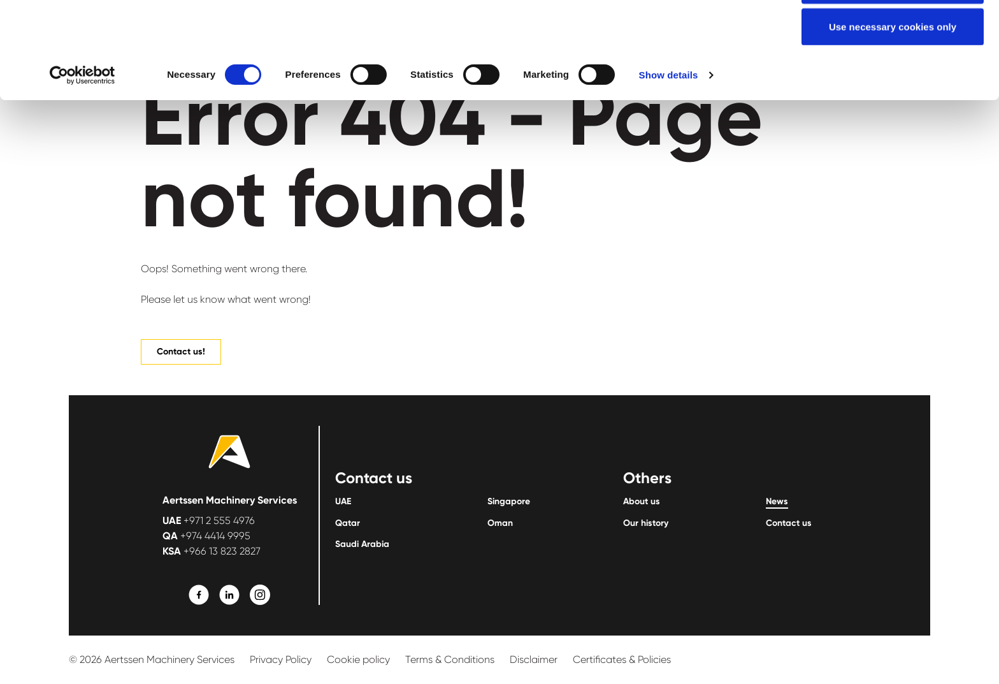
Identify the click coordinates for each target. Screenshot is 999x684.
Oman (500, 523)
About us (641, 501)
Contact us (789, 523)
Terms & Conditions (449, 659)
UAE (343, 501)
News (777, 501)
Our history (645, 523)
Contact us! (181, 351)
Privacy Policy (281, 659)
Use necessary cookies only (892, 117)
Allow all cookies (892, 33)
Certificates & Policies (622, 659)
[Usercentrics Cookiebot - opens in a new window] (82, 165)
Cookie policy (358, 659)
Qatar (347, 523)
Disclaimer (533, 659)
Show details (668, 165)
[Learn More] (199, 595)
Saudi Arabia (362, 544)
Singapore (508, 501)
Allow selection (892, 75)
